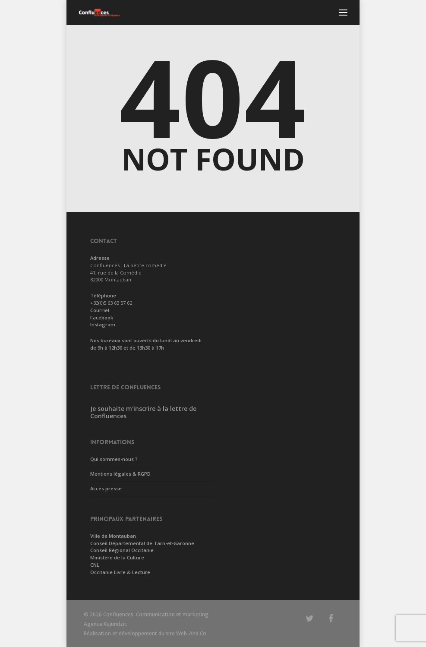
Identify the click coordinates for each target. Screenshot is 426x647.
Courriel (99, 310)
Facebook (101, 317)
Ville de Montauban (113, 536)
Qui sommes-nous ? (114, 459)
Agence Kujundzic (105, 624)
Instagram (102, 324)
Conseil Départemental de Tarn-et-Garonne (142, 543)
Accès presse (106, 488)
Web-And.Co (191, 633)
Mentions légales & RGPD (120, 473)
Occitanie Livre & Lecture (120, 572)
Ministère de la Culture (117, 557)
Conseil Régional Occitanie (122, 550)
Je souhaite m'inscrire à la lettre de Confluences (143, 412)
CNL (94, 565)
